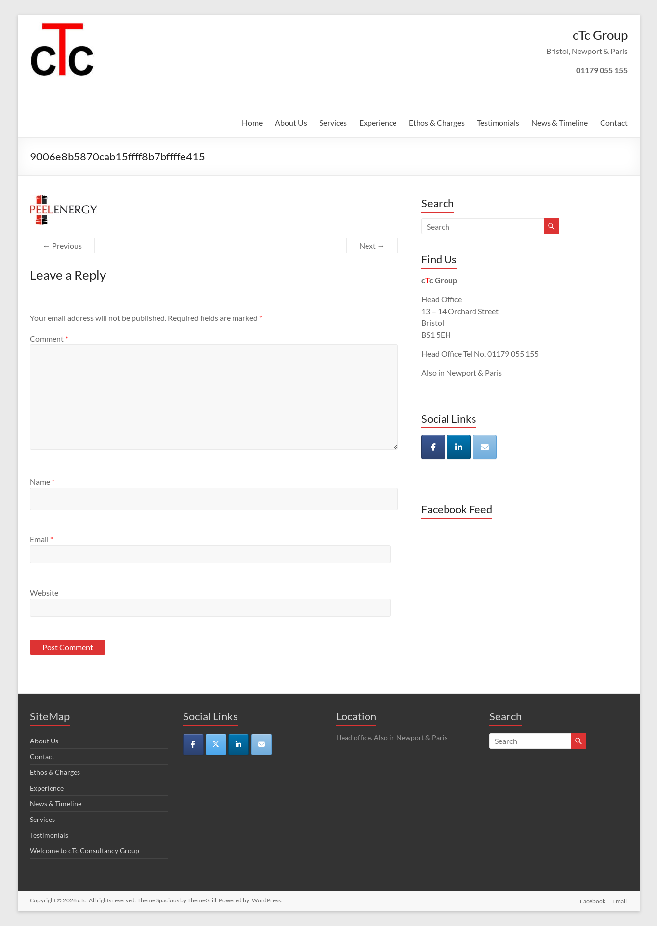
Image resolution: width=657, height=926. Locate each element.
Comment (49, 338)
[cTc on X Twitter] (216, 744)
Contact (614, 122)
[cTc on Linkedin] (459, 447)
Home (252, 122)
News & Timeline (559, 122)
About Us (291, 122)
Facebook (592, 900)
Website (44, 592)
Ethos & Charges (437, 122)
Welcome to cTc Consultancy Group (84, 851)
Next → (372, 245)
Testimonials (498, 122)
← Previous (62, 245)
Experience (377, 122)
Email (41, 539)
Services (333, 122)
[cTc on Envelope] (485, 447)
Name (42, 481)
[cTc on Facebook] (433, 447)
